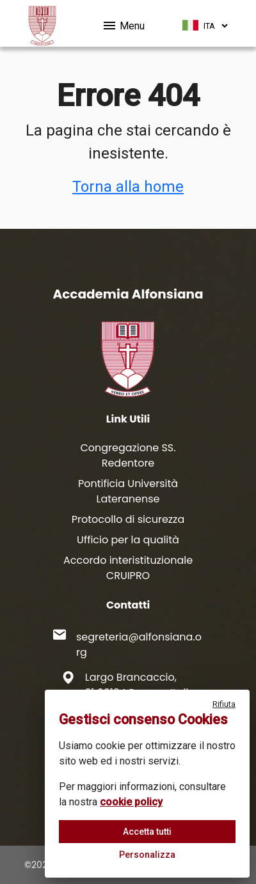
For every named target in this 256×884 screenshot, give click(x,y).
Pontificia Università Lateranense (128, 491)
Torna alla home (128, 187)
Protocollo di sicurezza (128, 519)
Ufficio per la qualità (128, 539)
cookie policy (131, 802)
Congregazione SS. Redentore (127, 455)
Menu (123, 23)
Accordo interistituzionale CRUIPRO (128, 568)
